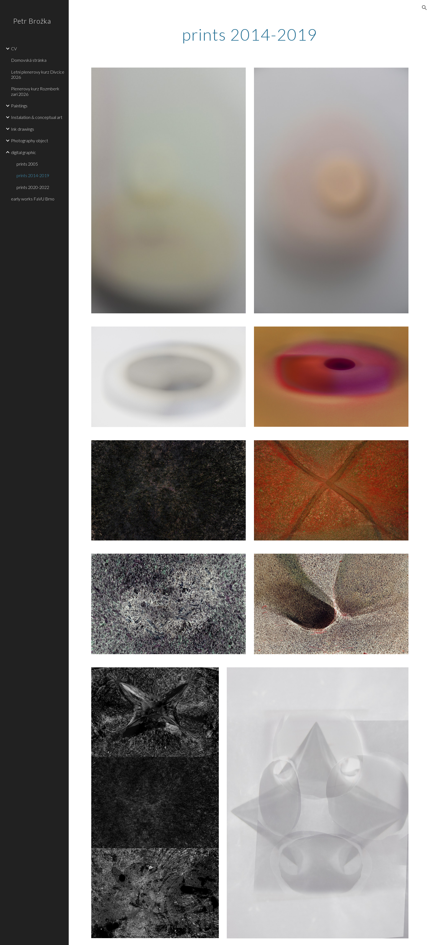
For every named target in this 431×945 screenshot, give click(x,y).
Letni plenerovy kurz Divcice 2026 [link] (37, 74)
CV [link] (14, 48)
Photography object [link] (29, 140)
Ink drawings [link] (22, 129)
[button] (424, 7)
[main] (249, 34)
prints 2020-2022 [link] (32, 187)
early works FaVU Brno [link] (32, 198)
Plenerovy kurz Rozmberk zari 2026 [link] (35, 91)
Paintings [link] (19, 105)
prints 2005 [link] (27, 163)
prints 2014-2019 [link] (32, 175)
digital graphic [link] (23, 152)
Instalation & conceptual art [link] (36, 117)
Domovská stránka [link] (28, 60)
